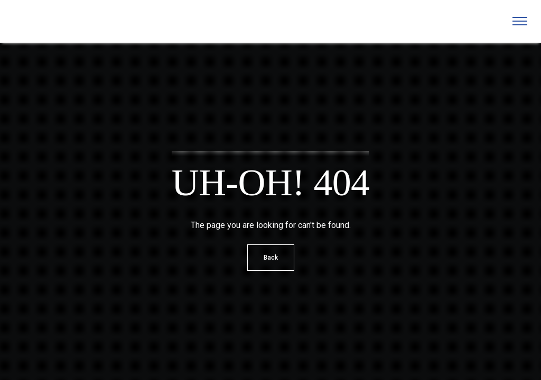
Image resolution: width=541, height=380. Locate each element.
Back (271, 257)
